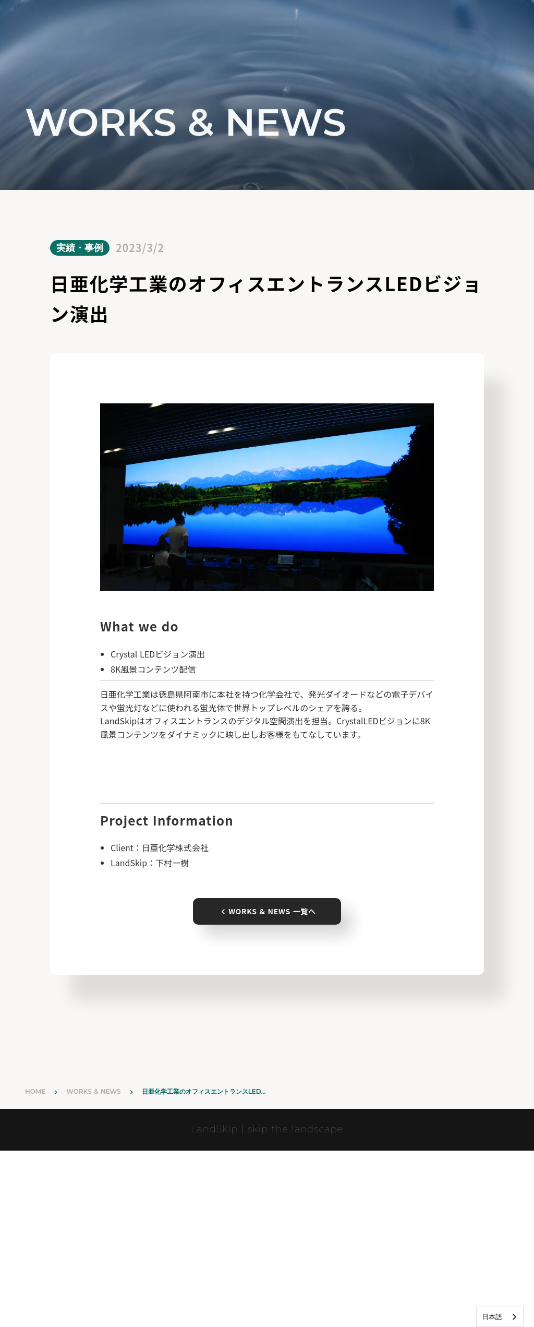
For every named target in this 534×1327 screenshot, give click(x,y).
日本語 (492, 1317)
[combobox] (500, 1317)
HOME (35, 1091)
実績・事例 (79, 248)
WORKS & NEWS (93, 1091)
